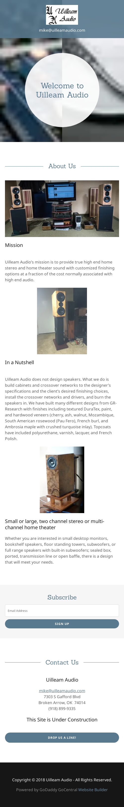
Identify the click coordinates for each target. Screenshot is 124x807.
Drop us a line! (62, 738)
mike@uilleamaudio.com (62, 30)
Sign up (62, 624)
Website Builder (93, 789)
